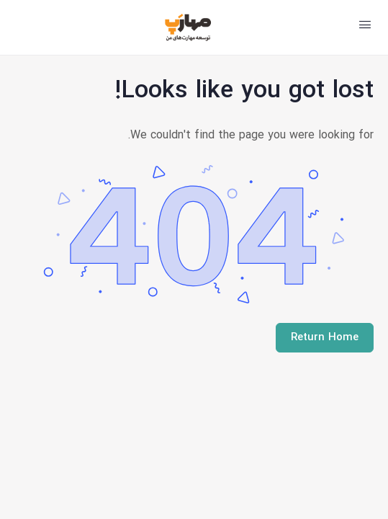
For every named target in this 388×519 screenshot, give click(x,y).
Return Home (324, 337)
